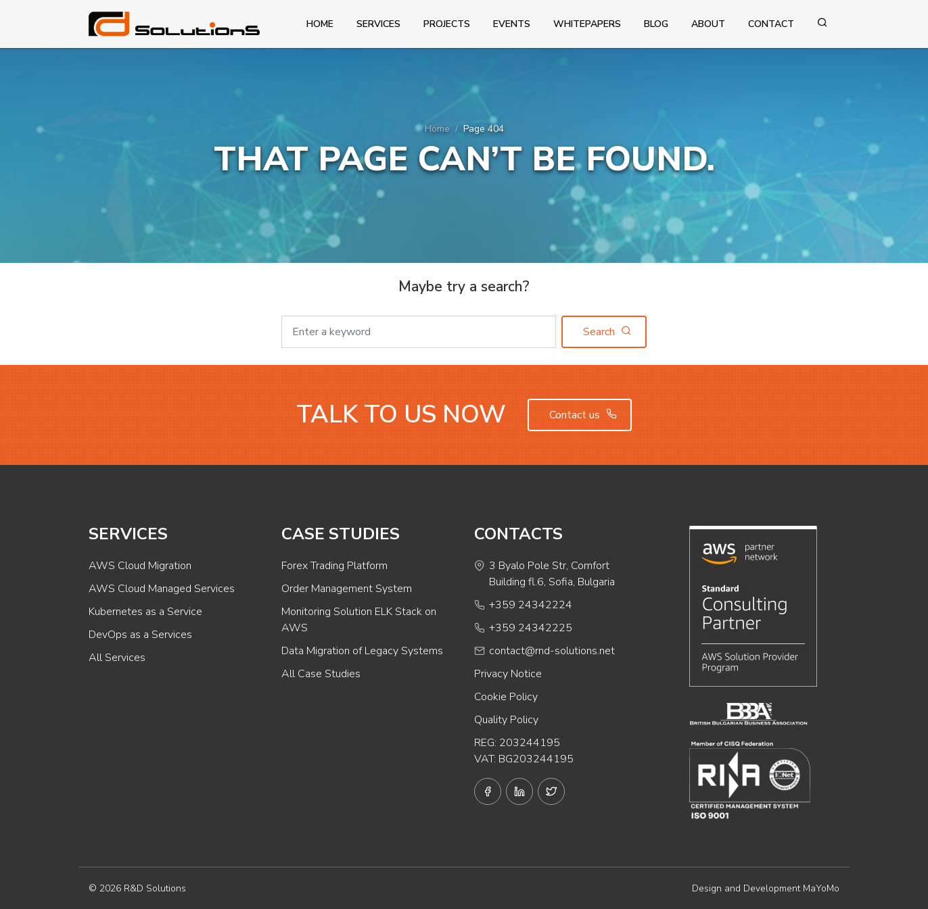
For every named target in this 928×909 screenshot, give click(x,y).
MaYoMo (821, 888)
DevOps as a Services (140, 634)
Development (771, 888)
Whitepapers (587, 24)
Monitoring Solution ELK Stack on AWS (358, 619)
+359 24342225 (530, 627)
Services (378, 24)
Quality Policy (506, 719)
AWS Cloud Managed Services (162, 588)
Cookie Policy (506, 696)
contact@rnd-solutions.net (552, 650)
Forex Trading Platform (334, 565)
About (708, 24)
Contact (771, 24)
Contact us (583, 415)
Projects (446, 24)
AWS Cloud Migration (140, 565)
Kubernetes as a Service (145, 611)
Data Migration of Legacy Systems (362, 650)
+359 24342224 (530, 604)
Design (707, 888)
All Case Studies (321, 673)
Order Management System (346, 588)
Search (607, 331)
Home (319, 24)
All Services (117, 657)
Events (511, 24)
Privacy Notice (508, 673)
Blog (656, 24)
